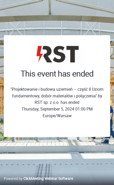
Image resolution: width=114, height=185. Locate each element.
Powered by (38, 178)
